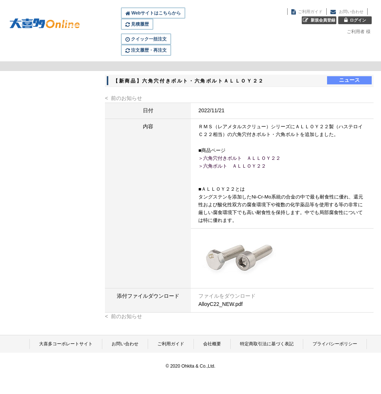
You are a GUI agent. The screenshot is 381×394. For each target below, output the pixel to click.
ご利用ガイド (170, 343)
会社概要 (212, 343)
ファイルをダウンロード (227, 296)
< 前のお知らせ (123, 98)
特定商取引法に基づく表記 (267, 343)
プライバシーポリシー (335, 343)
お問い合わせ (125, 343)
